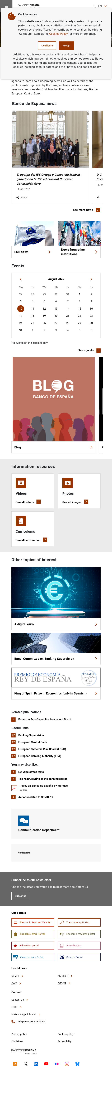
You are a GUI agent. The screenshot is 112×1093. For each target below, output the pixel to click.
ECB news (32, 252)
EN (102, 6)
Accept (67, 45)
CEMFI (17, 976)
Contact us (19, 999)
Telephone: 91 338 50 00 (28, 1021)
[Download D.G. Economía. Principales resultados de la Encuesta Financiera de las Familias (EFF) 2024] (98, 197)
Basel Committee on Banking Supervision (56, 658)
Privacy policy (19, 1034)
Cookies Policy (58, 33)
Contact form (24, 853)
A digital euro (56, 624)
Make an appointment (26, 1014)
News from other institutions (79, 252)
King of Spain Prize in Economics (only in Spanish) (56, 693)
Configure (47, 45)
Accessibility (65, 1041)
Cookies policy (66, 1034)
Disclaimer (17, 1041)
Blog (53, 447)
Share (21, 197)
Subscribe (20, 896)
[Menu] (6, 6)
